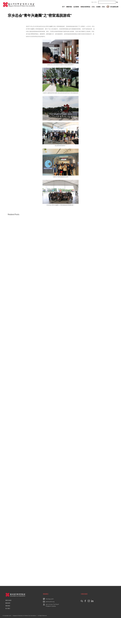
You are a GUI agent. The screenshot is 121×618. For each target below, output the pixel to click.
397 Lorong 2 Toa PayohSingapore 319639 (52, 605)
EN (95, 2)
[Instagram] (89, 601)
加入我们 (7, 608)
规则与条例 (8, 600)
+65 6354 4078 (49, 599)
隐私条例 (7, 603)
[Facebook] (85, 601)
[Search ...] (107, 2)
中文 (92, 2)
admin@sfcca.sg (50, 601)
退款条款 (7, 605)
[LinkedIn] (92, 601)
